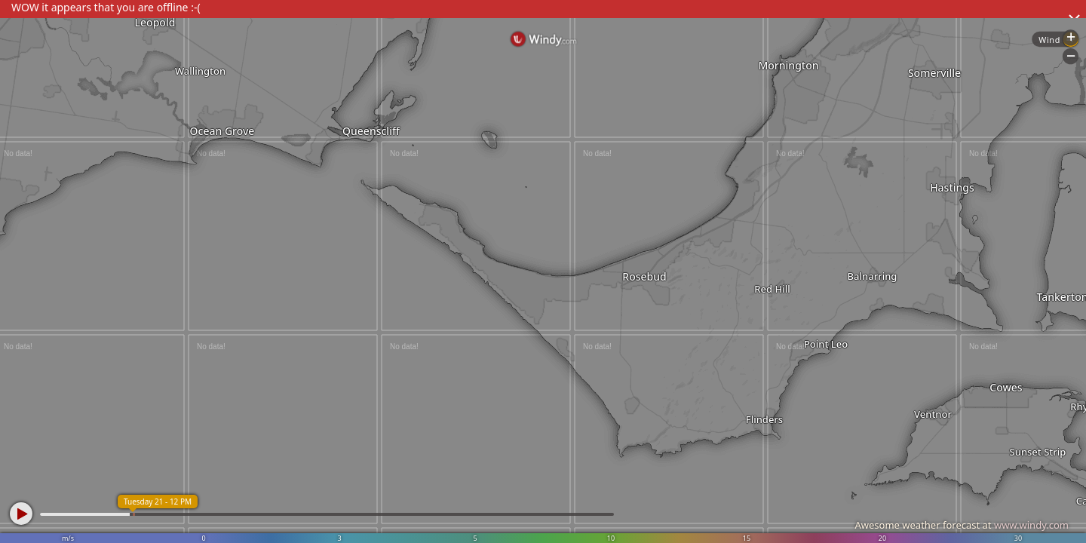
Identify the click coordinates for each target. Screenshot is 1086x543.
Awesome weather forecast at (961, 525)
